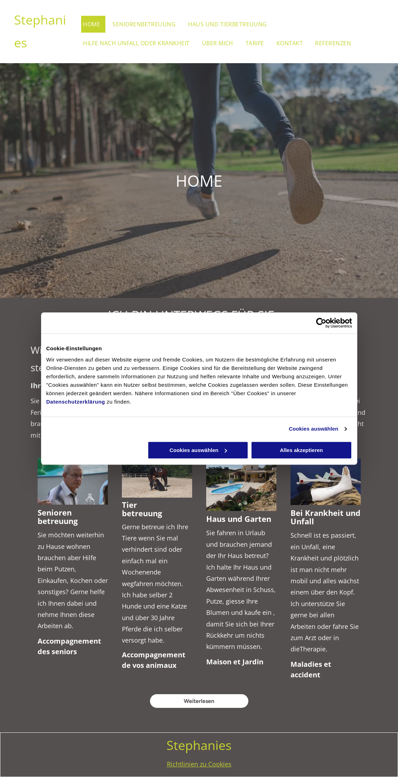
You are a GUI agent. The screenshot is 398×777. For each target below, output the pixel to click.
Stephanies (199, 745)
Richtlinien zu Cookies (199, 764)
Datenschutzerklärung (75, 402)
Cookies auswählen (313, 429)
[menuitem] (96, 24)
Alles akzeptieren (301, 450)
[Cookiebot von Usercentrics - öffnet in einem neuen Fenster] (321, 323)
